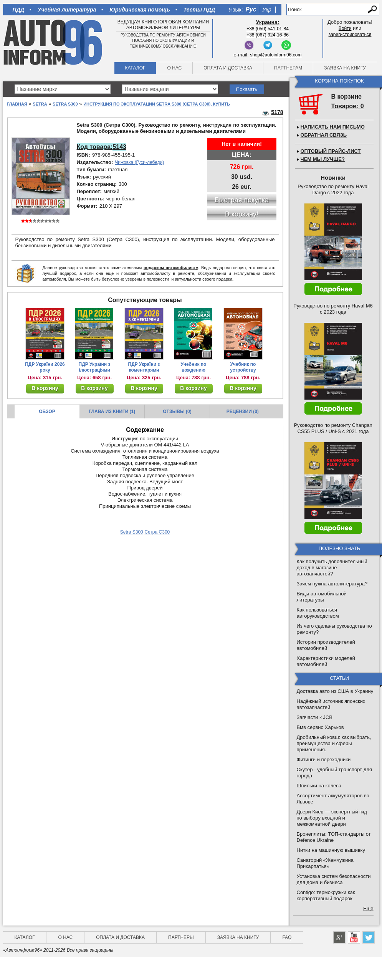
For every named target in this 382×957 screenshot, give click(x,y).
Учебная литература (67, 10)
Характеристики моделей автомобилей (326, 661)
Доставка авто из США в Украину (335, 691)
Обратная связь (324, 135)
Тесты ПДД (199, 10)
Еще (368, 908)
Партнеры (181, 937)
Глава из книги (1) (112, 411)
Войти (345, 28)
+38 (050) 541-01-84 (267, 28)
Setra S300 (65, 104)
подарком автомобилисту (171, 267)
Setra (40, 104)
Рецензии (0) (243, 411)
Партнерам (288, 68)
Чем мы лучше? (323, 159)
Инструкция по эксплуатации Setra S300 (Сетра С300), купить (156, 104)
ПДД (18, 10)
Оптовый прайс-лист (331, 151)
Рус (251, 9)
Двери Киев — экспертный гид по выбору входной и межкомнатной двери (332, 818)
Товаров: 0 (347, 106)
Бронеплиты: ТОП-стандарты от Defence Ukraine (334, 837)
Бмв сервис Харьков (320, 727)
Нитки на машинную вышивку (331, 850)
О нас (174, 68)
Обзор (47, 411)
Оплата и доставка (227, 68)
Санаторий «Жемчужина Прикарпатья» (325, 863)
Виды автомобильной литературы (322, 597)
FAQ (286, 937)
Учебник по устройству (243, 367)
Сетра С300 (157, 532)
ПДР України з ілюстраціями (95, 367)
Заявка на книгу (345, 68)
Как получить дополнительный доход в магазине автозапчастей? (332, 568)
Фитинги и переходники (324, 759)
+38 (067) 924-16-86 (267, 35)
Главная (17, 104)
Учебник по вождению (194, 367)
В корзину (44, 388)
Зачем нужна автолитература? (332, 584)
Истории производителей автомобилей (326, 645)
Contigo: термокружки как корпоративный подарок (326, 895)
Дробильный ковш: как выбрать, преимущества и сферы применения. (334, 743)
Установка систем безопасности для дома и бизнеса (334, 879)
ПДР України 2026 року (45, 367)
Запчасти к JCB (314, 717)
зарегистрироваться (350, 34)
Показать (246, 89)
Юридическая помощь (139, 10)
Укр (266, 10)
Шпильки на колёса (319, 785)
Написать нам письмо (333, 127)
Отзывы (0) (177, 411)
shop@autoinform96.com (275, 55)
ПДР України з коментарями (144, 367)
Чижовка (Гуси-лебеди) (139, 162)
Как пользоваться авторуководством (318, 613)
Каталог (135, 68)
